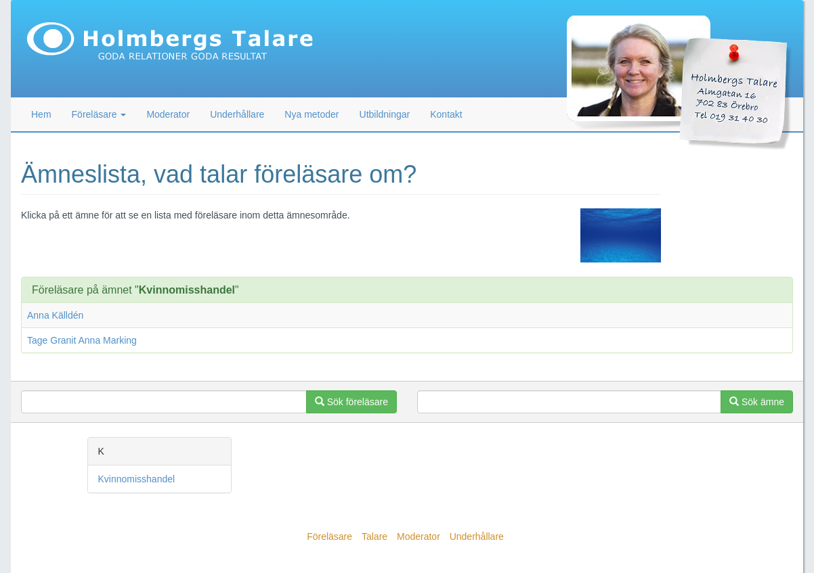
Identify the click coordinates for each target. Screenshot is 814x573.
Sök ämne (756, 401)
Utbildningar (385, 114)
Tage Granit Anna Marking (82, 340)
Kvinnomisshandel (136, 479)
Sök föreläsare (351, 401)
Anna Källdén (55, 315)
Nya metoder (311, 114)
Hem (41, 114)
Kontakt (446, 114)
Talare (374, 536)
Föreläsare (329, 536)
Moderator (168, 114)
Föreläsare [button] (99, 114)
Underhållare (237, 114)
